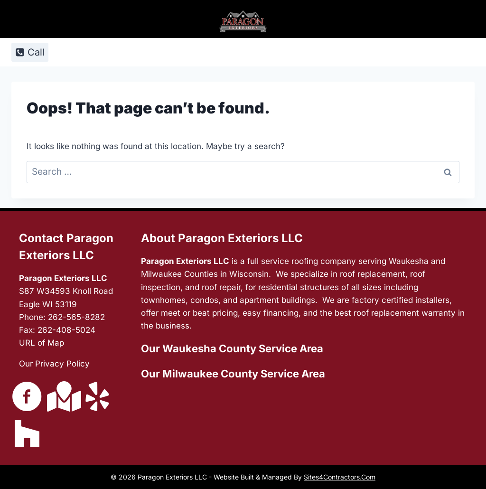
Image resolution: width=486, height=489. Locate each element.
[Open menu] (449, 52)
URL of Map (41, 343)
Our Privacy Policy (54, 363)
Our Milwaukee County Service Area (233, 373)
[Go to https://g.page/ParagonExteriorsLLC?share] (62, 396)
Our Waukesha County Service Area (232, 348)
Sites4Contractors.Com (339, 477)
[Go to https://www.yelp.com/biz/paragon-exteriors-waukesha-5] (97, 397)
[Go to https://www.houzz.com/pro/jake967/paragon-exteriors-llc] (27, 433)
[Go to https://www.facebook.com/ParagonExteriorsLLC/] (27, 397)
